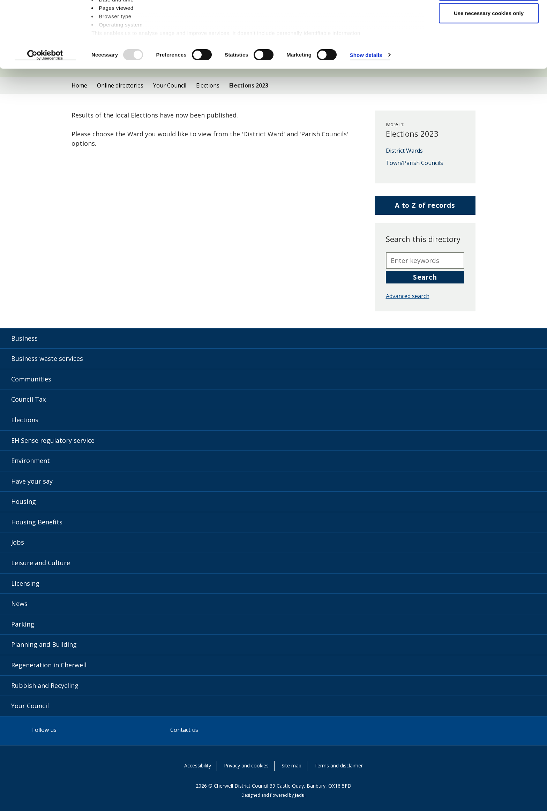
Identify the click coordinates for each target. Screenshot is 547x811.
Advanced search (407, 296)
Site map (291, 765)
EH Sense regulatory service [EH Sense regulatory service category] (53, 440)
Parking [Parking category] (22, 624)
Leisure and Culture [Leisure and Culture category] (40, 563)
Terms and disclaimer (338, 765)
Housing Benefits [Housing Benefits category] (36, 522)
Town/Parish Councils (414, 163)
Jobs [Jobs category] (17, 542)
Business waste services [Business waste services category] (47, 358)
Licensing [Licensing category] (25, 583)
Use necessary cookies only (489, 64)
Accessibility (197, 765)
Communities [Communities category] (31, 379)
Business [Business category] (24, 338)
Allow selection (489, 41)
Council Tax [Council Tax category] (28, 399)
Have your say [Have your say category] (32, 481)
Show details (366, 106)
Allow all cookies (489, 18)
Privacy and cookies (246, 765)
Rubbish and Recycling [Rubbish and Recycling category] (44, 685)
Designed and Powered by (273, 795)
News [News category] (19, 603)
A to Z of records (425, 207)
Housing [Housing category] (23, 501)
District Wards (404, 150)
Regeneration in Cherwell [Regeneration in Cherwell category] (49, 665)
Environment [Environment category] (30, 460)
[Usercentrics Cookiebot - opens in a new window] (45, 106)
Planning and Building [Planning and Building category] (44, 644)
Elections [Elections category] (24, 420)
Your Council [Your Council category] (30, 706)
